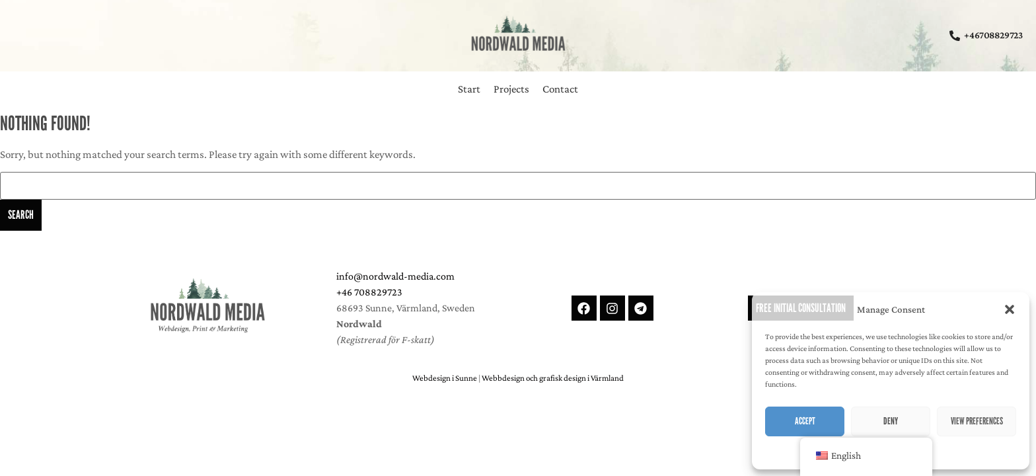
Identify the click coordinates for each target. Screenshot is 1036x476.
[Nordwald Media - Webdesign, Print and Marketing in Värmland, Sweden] (207, 306)
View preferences (977, 421)
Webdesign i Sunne (444, 378)
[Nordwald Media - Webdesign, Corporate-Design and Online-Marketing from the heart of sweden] (518, 33)
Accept (805, 421)
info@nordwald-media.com (395, 276)
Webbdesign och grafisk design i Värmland (553, 378)
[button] (1009, 309)
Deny (890, 421)
